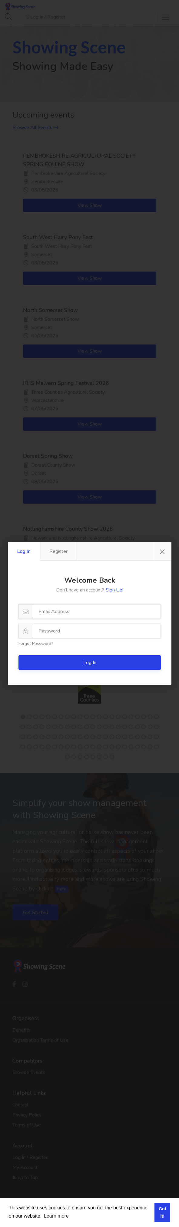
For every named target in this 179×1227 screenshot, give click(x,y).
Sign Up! (114, 590)
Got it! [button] (162, 1212)
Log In (24, 551)
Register (58, 551)
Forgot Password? (35, 643)
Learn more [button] (56, 1215)
